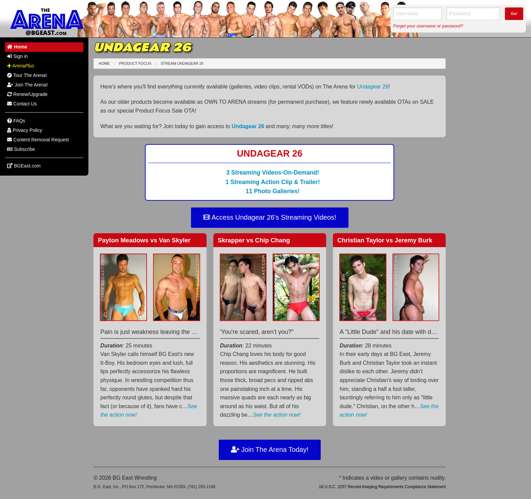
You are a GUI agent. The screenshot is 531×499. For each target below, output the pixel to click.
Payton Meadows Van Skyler (144, 240)
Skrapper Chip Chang (254, 240)
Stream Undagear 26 (182, 63)
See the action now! (277, 415)
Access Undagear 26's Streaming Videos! (269, 217)
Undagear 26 (373, 86)
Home (104, 63)
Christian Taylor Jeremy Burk (384, 240)
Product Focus (135, 63)
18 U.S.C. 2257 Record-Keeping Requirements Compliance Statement (382, 486)
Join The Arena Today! (270, 449)
